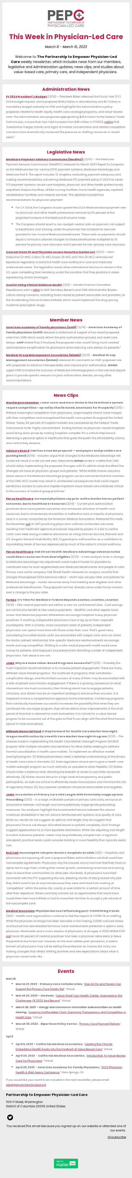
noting (108, 122)
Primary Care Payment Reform (99, 1024)
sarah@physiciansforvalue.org (26, 1085)
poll (28, 524)
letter (36, 290)
